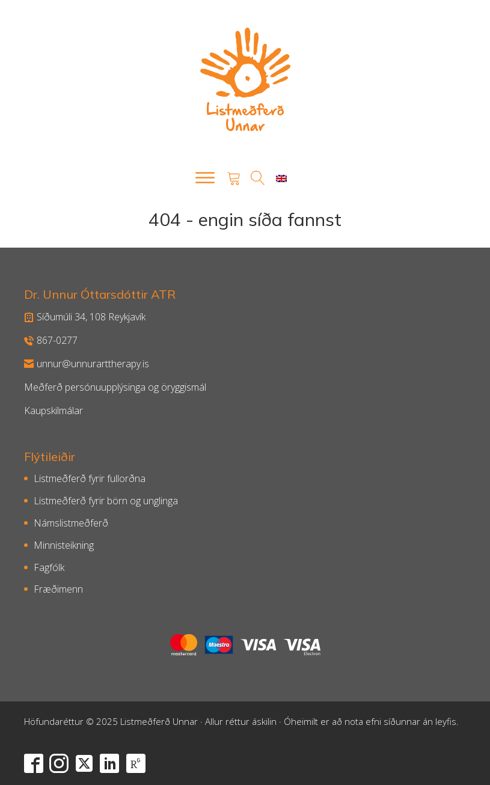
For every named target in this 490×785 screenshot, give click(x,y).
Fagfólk (49, 567)
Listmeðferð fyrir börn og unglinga (106, 500)
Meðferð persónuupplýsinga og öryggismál (115, 387)
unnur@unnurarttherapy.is (86, 363)
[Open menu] (205, 178)
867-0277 (51, 340)
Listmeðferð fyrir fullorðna (89, 478)
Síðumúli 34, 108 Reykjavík (84, 316)
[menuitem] (281, 178)
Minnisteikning (64, 545)
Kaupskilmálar (53, 410)
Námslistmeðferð (71, 523)
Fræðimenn (58, 589)
